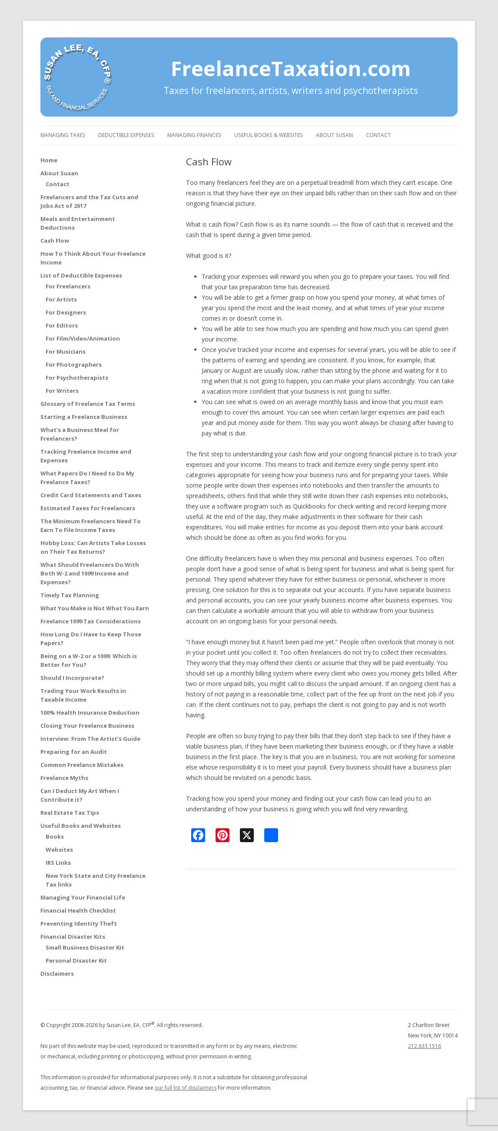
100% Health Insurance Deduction (89, 712)
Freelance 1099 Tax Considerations (90, 621)
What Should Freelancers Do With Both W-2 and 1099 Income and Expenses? (89, 573)
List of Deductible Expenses (81, 275)
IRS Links (58, 863)
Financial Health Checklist (78, 910)
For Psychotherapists (77, 377)
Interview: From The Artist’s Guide (90, 739)
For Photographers (74, 364)
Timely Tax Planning (69, 595)
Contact (378, 134)
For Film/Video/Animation (83, 338)
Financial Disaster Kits (72, 936)
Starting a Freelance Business (83, 417)
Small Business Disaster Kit (85, 947)
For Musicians (66, 351)
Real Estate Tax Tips (69, 812)
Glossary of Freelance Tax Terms (87, 404)
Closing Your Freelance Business (87, 725)
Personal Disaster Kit (76, 960)
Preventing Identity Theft (78, 923)
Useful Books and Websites (80, 826)
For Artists (61, 299)
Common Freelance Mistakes (81, 765)
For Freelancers (68, 286)
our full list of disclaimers (185, 1087)
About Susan (334, 134)
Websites (59, 849)
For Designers (66, 312)
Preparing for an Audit (73, 752)
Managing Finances (194, 134)
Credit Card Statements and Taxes (90, 495)
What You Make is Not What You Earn (94, 608)
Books (55, 836)
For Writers (62, 391)
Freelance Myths (64, 778)
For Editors (62, 325)
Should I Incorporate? (72, 678)
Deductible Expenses (126, 134)
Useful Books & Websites (268, 134)
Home (48, 160)
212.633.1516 (424, 1046)
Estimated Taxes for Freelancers (87, 508)
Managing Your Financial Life (82, 897)
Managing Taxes (62, 134)
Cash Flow (54, 240)
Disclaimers (57, 973)
